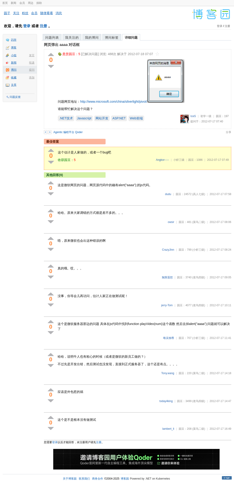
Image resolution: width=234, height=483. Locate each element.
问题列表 (52, 37)
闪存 (13, 39)
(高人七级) (198, 194)
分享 (228, 132)
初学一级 (205, 116)
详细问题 (131, 37)
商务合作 (97, 478)
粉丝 (25, 13)
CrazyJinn (168, 249)
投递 (32, 62)
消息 (59, 13)
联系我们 (84, 478)
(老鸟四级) (198, 277)
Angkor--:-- (162, 159)
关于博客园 (70, 478)
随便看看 (46, 13)
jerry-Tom (167, 305)
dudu (168, 194)
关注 (16, 13)
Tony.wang (167, 373)
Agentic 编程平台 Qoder (68, 132)
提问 (32, 69)
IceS (193, 116)
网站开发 (102, 118)
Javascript (84, 118)
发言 (32, 55)
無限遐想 (167, 277)
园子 (7, 13)
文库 (13, 84)
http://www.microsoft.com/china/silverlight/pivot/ (113, 101)
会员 (22, 3)
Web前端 (136, 118)
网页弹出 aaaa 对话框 (62, 45)
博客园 (125, 478)
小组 (13, 55)
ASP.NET (119, 118)
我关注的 (72, 37)
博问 (13, 69)
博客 (13, 47)
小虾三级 (178, 159)
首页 (5, 3)
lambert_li (168, 428)
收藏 (13, 77)
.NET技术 (66, 118)
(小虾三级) (198, 249)
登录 (26, 26)
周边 (30, 3)
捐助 (39, 3)
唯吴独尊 (168, 338)
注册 (43, 26)
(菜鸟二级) (198, 222)
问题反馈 (15, 97)
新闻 (13, 3)
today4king (166, 401)
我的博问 (92, 37)
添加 (32, 77)
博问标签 (112, 37)
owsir (171, 222)
